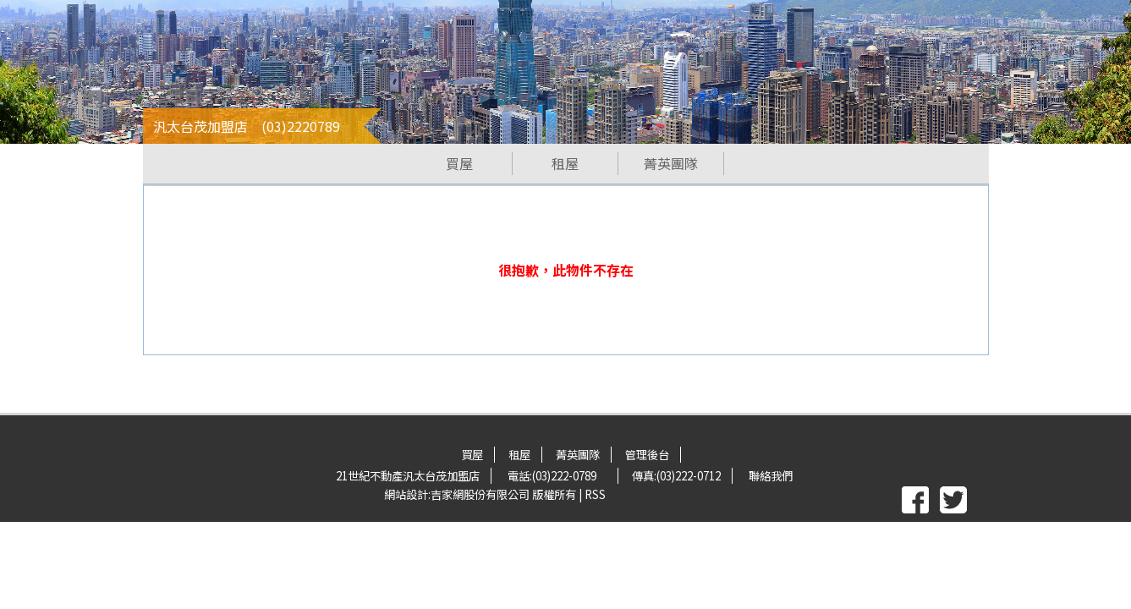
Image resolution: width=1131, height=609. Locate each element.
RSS (595, 494)
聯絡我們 (771, 476)
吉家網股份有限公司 (480, 494)
